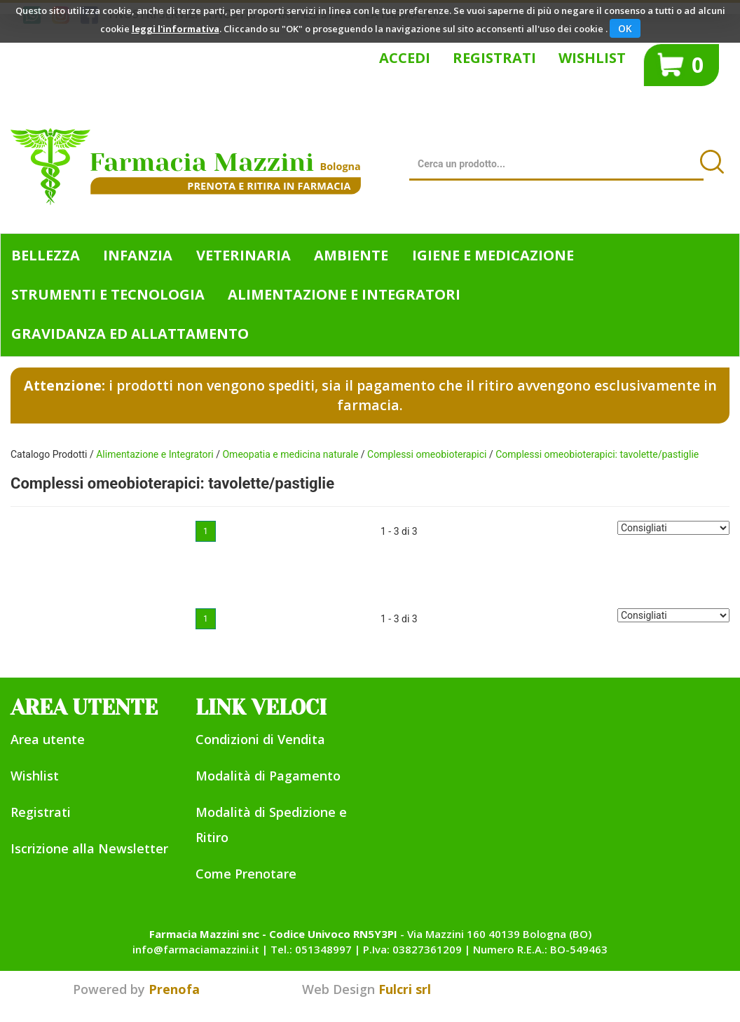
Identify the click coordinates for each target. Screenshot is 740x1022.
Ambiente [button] (351, 255)
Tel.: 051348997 (311, 949)
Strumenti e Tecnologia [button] (108, 294)
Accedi (404, 57)
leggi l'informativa (175, 28)
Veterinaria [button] (243, 255)
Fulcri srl (404, 989)
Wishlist (592, 57)
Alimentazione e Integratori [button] (344, 294)
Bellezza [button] (45, 255)
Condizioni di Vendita (260, 739)
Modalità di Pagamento (268, 775)
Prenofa (174, 989)
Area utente (48, 739)
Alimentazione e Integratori (155, 454)
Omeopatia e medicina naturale (290, 454)
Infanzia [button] (137, 255)
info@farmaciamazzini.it (195, 949)
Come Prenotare (246, 873)
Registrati (494, 57)
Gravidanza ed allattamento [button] (130, 333)
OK (625, 28)
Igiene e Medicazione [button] (493, 255)
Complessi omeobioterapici (426, 454)
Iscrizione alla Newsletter (89, 848)
